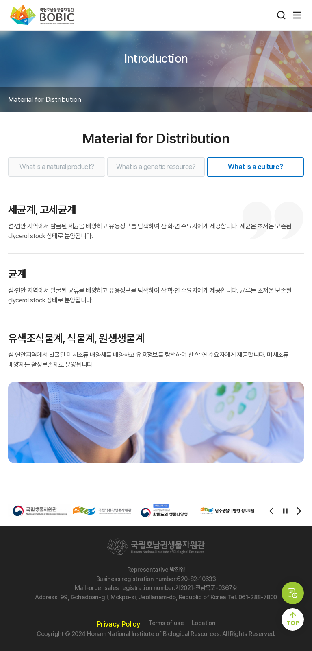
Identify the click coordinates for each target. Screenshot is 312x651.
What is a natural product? (57, 166)
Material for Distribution (44, 99)
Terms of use (166, 623)
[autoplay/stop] (285, 511)
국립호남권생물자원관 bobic (42, 15)
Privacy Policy (119, 624)
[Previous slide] (271, 511)
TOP (292, 623)
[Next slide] (299, 511)
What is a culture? (255, 166)
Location (203, 623)
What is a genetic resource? (156, 166)
